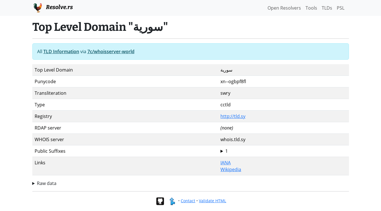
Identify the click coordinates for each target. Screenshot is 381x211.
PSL (340, 8)
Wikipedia (230, 169)
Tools (311, 8)
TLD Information (61, 51)
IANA (225, 163)
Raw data (46, 183)
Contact (188, 200)
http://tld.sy (232, 116)
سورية (283, 151)
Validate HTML (212, 200)
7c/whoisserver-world (110, 51)
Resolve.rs (52, 7)
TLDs (327, 8)
